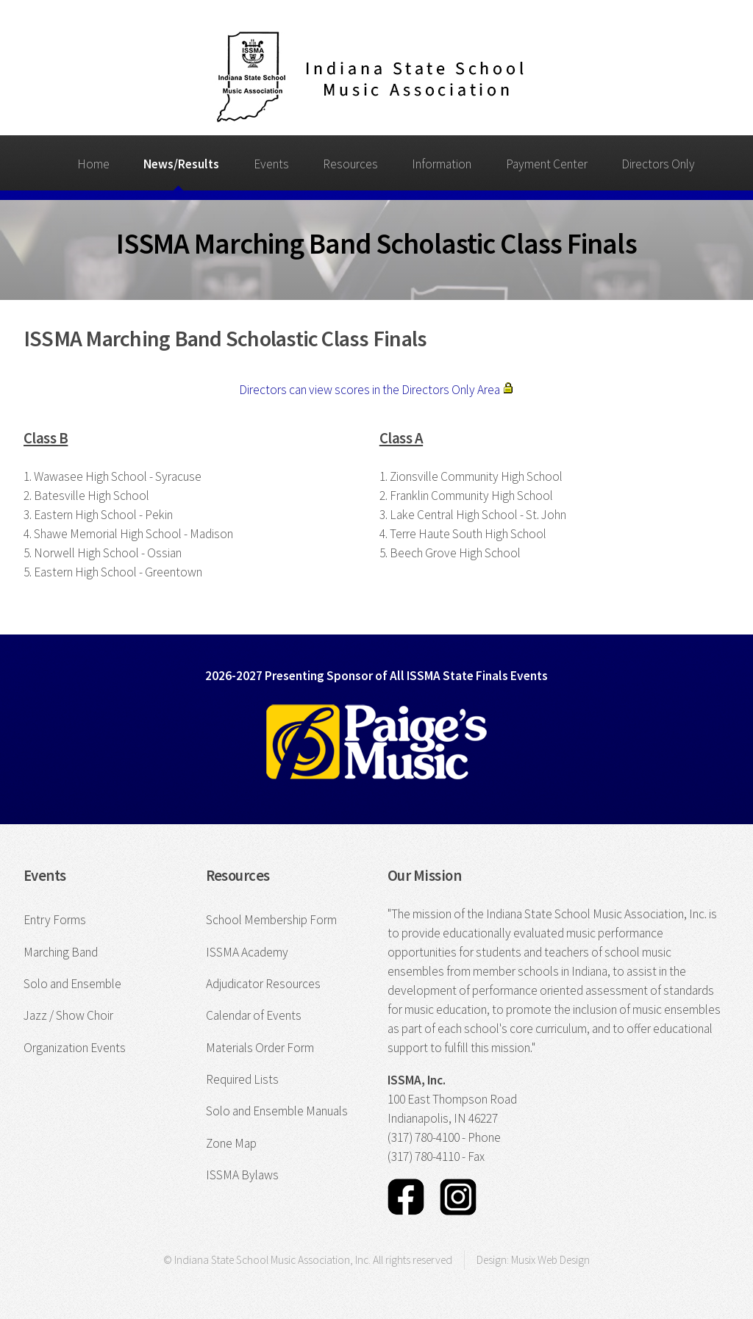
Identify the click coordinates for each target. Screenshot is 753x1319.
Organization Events (75, 1048)
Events (271, 164)
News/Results (181, 164)
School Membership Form (271, 920)
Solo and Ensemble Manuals (277, 1111)
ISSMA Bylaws (242, 1175)
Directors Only (658, 164)
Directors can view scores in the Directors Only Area (376, 390)
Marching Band (61, 952)
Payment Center (547, 164)
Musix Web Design (550, 1260)
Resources (350, 164)
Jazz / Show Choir (68, 1015)
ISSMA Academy (247, 952)
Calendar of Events (253, 1015)
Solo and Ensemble (72, 984)
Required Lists (242, 1079)
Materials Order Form (260, 1048)
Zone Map (231, 1143)
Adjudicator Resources (263, 984)
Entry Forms (55, 920)
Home (93, 164)
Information (441, 164)
